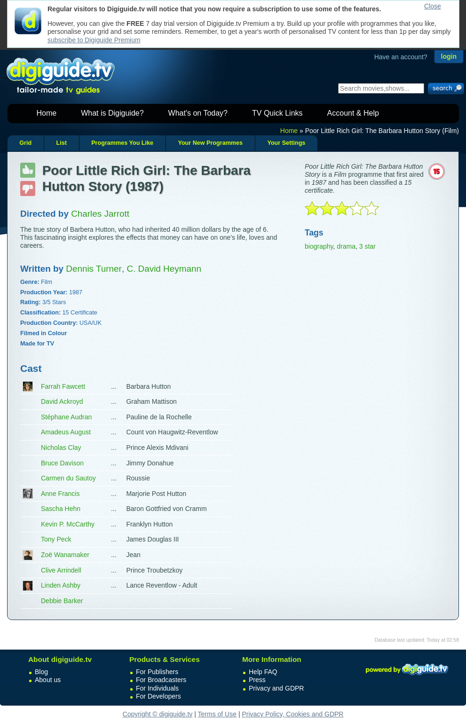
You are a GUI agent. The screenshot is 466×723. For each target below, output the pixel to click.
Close (432, 6)
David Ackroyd (62, 401)
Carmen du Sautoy (68, 478)
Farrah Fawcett (63, 386)
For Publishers (157, 672)
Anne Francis (60, 493)
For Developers (158, 696)
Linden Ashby (60, 585)
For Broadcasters (161, 680)
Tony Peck (56, 539)
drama (346, 246)
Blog (41, 672)
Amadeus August (66, 432)
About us (48, 680)
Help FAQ (263, 672)
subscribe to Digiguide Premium (94, 40)
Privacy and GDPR (276, 688)
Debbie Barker (62, 601)
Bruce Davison (62, 463)
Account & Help (353, 113)
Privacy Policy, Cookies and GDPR (292, 714)
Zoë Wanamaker (65, 554)
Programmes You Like (122, 143)
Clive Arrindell (61, 570)
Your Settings (286, 143)
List (61, 143)
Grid (25, 143)
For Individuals (157, 688)
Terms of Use (217, 714)
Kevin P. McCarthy (68, 524)
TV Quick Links (277, 113)
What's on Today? (198, 113)
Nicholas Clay (61, 447)
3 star (367, 246)
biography (319, 246)
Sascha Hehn (60, 508)
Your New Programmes (210, 143)
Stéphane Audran (66, 417)
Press (257, 680)
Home (47, 113)
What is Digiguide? (112, 113)
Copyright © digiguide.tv (158, 714)
